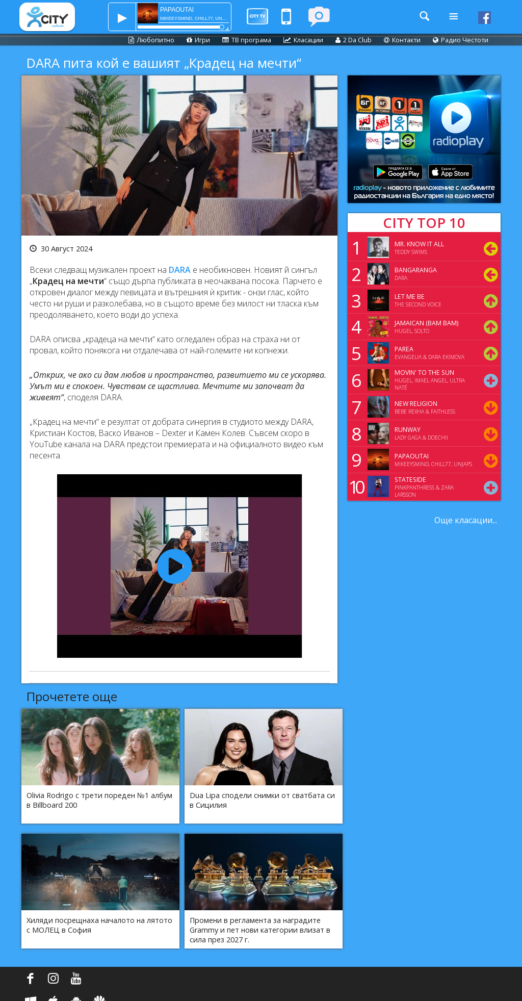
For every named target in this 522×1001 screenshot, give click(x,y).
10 (354, 486)
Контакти (402, 39)
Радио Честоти (460, 39)
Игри (198, 39)
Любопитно (151, 39)
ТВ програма (246, 39)
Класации (303, 39)
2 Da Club (353, 39)
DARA (180, 269)
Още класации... (465, 520)
